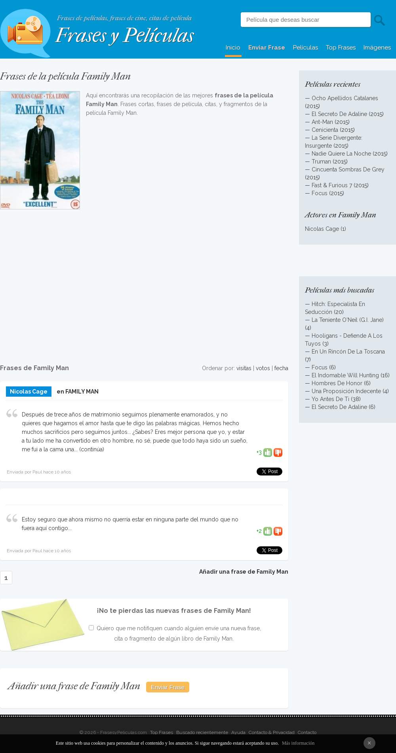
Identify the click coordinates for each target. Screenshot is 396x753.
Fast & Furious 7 (332, 185)
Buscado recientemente (202, 732)
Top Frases (341, 47)
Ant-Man (322, 122)
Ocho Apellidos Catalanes (345, 98)
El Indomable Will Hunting (345, 375)
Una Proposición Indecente (346, 391)
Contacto (307, 732)
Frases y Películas (124, 35)
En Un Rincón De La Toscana (348, 351)
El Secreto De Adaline (339, 114)
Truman (321, 161)
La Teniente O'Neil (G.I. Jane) (348, 320)
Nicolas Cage (29, 391)
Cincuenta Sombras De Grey (348, 169)
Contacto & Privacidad (272, 732)
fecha (281, 368)
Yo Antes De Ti (330, 399)
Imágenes (377, 47)
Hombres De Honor (337, 383)
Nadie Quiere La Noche (341, 153)
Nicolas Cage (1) (325, 229)
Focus (319, 193)
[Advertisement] (144, 282)
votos (263, 368)
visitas (243, 368)
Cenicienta (325, 130)
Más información (298, 743)
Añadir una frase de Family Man (243, 572)
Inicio (233, 47)
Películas (305, 47)
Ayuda (238, 732)
